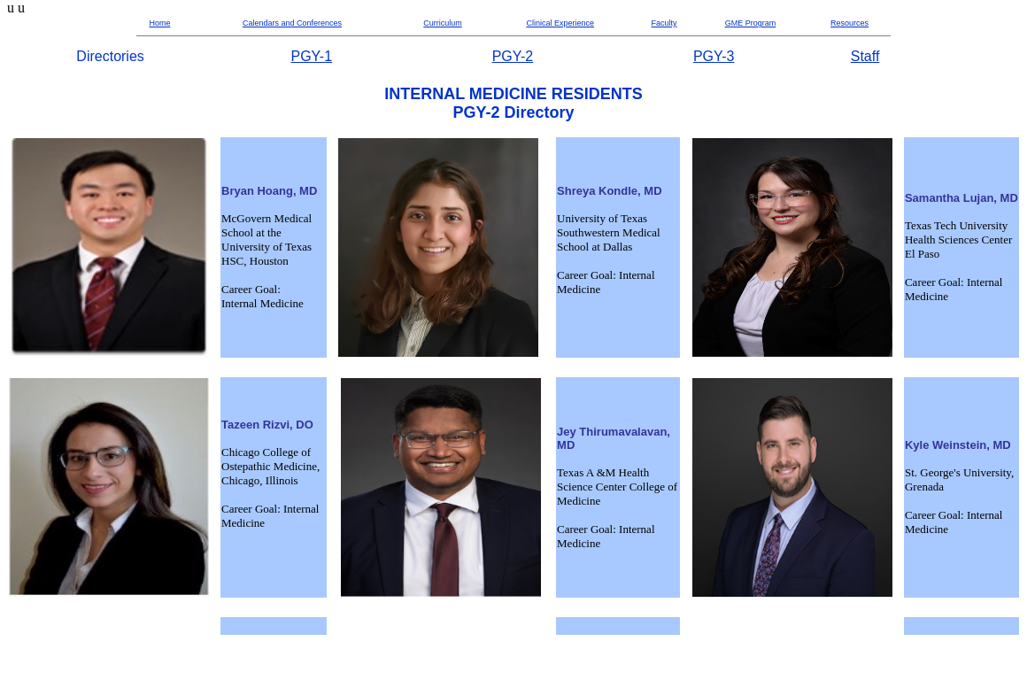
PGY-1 (312, 56)
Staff (865, 56)
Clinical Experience (560, 23)
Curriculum (442, 23)
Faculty (664, 23)
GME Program (750, 23)
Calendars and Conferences (292, 23)
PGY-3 (714, 56)
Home (159, 23)
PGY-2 (513, 56)
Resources (849, 23)
